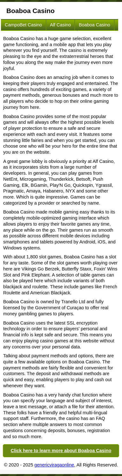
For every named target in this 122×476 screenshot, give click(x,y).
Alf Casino (60, 24)
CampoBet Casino (23, 24)
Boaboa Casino (94, 24)
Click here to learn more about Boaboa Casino (61, 450)
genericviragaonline (54, 464)
